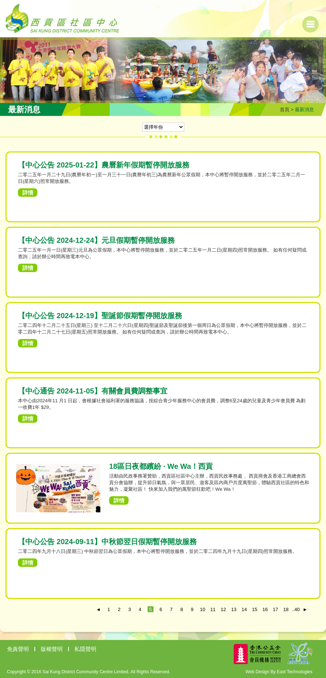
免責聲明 (18, 649)
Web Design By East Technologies (278, 671)
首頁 (284, 109)
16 (264, 609)
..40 (295, 609)
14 (244, 609)
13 (233, 609)
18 (285, 609)
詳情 (27, 192)
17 (275, 609)
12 (223, 609)
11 (212, 609)
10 (202, 609)
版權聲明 (52, 649)
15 (254, 609)
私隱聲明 (85, 649)
